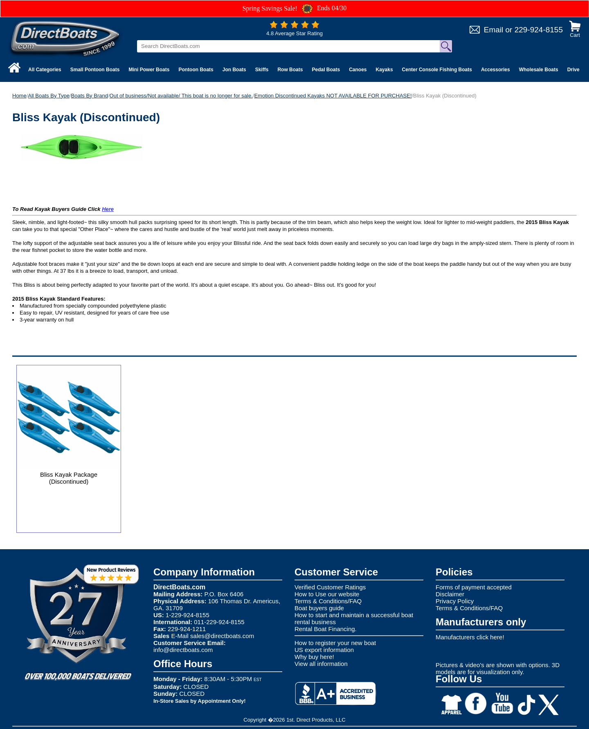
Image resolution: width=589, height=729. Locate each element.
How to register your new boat (335, 642)
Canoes (357, 69)
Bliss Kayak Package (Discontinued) (68, 478)
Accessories (495, 69)
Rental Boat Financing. (325, 628)
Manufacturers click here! (470, 637)
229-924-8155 (539, 29)
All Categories (44, 69)
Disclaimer (450, 594)
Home (19, 96)
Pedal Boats (326, 69)
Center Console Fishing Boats (437, 69)
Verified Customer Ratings (330, 587)
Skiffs (262, 69)
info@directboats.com (183, 649)
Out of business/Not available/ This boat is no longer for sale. (181, 96)
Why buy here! (314, 656)
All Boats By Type (49, 96)
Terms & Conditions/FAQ (328, 601)
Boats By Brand (89, 96)
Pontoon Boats (195, 69)
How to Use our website (326, 594)
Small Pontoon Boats (95, 69)
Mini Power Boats (148, 69)
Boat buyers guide (319, 607)
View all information (321, 663)
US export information (324, 649)
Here (108, 209)
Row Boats (290, 69)
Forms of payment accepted (474, 587)
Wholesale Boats (538, 69)
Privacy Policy (455, 601)
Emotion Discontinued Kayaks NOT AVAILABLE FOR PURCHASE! (332, 96)
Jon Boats (234, 69)
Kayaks (384, 69)
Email (494, 29)
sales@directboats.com (222, 635)
